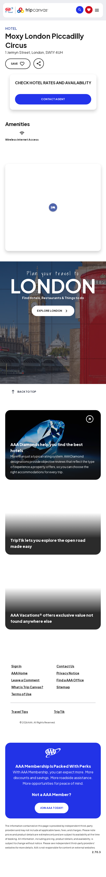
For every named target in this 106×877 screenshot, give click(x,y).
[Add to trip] (53, 207)
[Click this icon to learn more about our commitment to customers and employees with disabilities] (11, 737)
